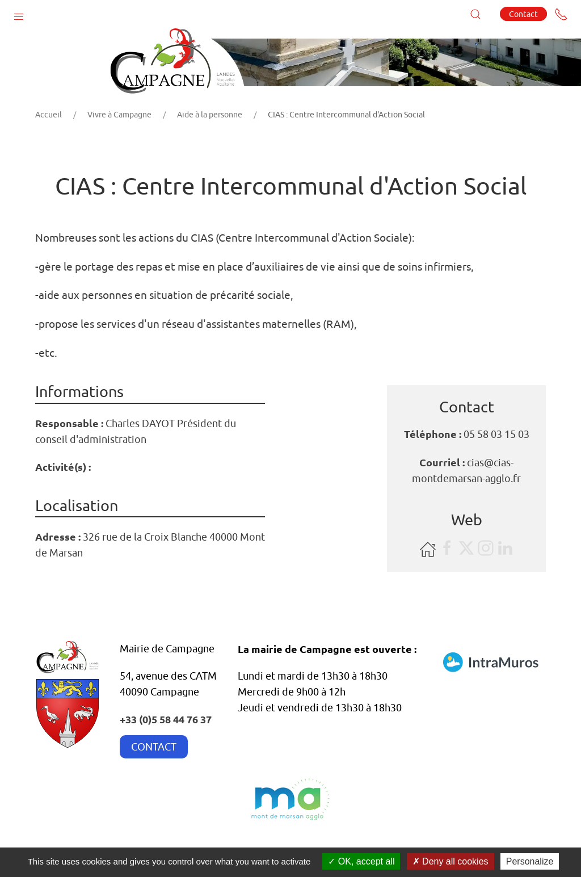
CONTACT (153, 747)
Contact (523, 14)
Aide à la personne (209, 114)
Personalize (530, 861)
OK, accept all (361, 861)
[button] (18, 14)
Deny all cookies (450, 861)
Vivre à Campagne (119, 114)
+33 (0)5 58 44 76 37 (166, 719)
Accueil (48, 114)
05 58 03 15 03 (496, 434)
